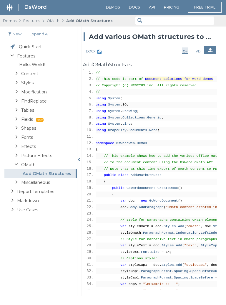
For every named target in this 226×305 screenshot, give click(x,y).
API (152, 7)
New (14, 34)
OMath (53, 21)
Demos (113, 7)
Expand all (39, 34)
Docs (134, 7)
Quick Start (30, 47)
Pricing (171, 7)
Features (31, 21)
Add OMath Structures (89, 21)
